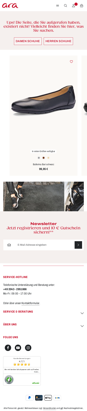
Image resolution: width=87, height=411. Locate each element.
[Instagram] (28, 348)
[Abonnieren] (78, 245)
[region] (43, 115)
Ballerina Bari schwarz (43, 164)
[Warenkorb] (81, 5)
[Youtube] (18, 348)
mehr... (36, 371)
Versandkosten (49, 408)
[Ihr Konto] (73, 5)
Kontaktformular (30, 303)
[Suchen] (65, 5)
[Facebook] (8, 348)
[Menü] (57, 5)
